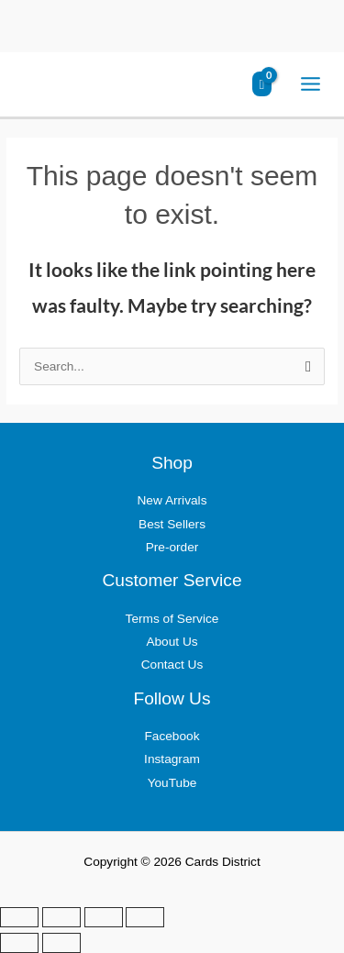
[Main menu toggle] (311, 84)
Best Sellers (172, 524)
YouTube (172, 783)
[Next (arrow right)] (61, 943)
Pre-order (172, 547)
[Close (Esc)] (145, 917)
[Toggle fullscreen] (61, 917)
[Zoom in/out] (19, 917)
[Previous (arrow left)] (19, 943)
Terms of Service (172, 619)
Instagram (172, 759)
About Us (171, 641)
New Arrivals (172, 500)
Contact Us (172, 664)
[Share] (103, 917)
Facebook (171, 736)
